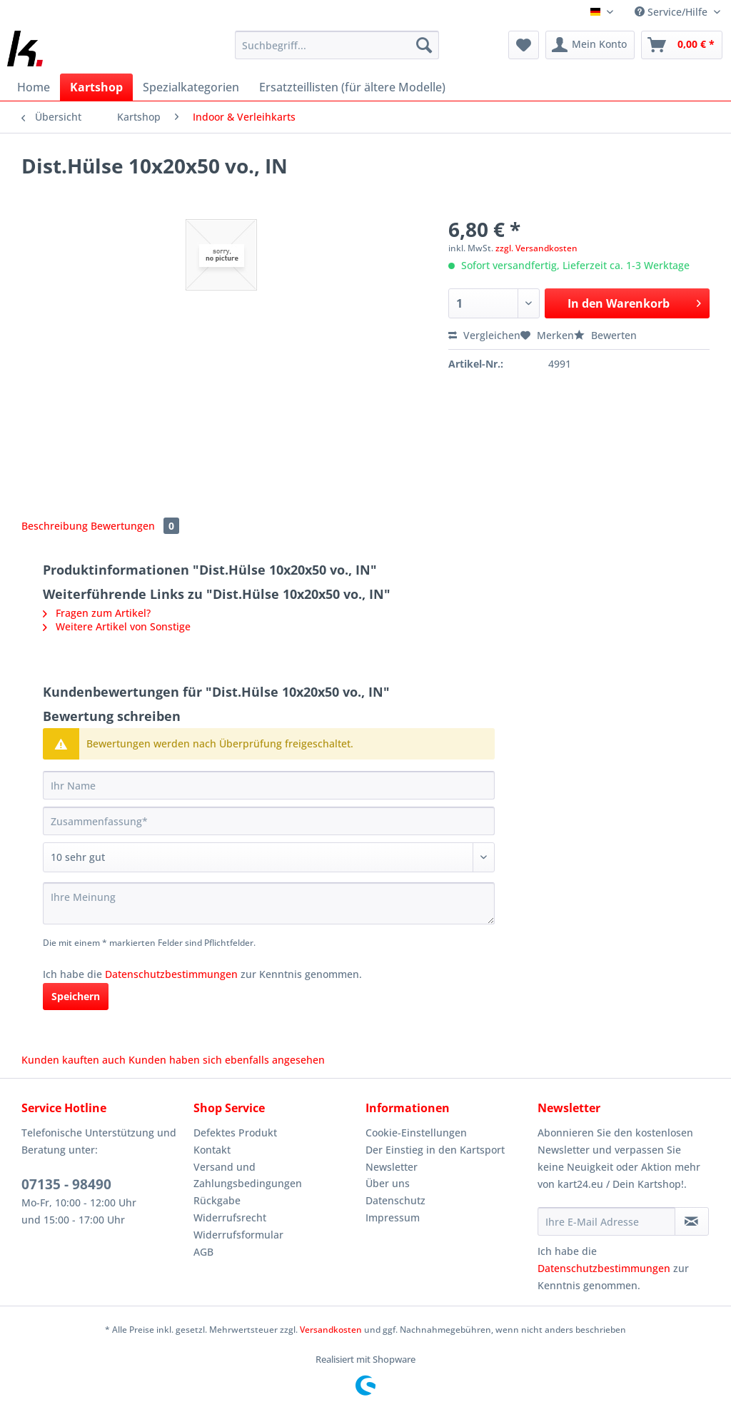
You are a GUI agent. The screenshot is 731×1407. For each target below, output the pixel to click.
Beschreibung (54, 526)
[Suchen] (424, 45)
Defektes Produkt (235, 1132)
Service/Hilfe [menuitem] (672, 12)
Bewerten (605, 335)
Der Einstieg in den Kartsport (435, 1149)
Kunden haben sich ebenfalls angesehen (226, 1059)
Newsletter (392, 1167)
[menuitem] (337, 52)
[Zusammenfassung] (269, 821)
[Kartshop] (96, 87)
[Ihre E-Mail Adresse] (606, 1221)
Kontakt (212, 1149)
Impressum (393, 1217)
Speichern (75, 996)
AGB (203, 1252)
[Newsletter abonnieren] (692, 1221)
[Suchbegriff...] (337, 45)
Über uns (388, 1183)
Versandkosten (331, 1329)
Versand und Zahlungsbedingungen (247, 1175)
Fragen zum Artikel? (97, 613)
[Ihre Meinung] (269, 903)
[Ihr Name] (269, 785)
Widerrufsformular (238, 1234)
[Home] (33, 87)
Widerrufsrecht (229, 1217)
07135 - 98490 (66, 1184)
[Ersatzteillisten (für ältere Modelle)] (352, 87)
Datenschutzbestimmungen (171, 974)
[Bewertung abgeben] (269, 857)
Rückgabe (217, 1200)
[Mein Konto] (590, 45)
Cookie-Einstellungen (416, 1132)
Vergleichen (484, 335)
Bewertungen (135, 526)
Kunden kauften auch (73, 1059)
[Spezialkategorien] (191, 87)
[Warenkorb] (681, 45)
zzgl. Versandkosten (536, 248)
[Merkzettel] (523, 45)
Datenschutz (395, 1200)
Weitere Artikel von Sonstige (117, 626)
